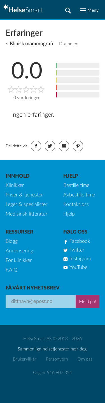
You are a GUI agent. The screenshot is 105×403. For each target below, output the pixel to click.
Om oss (85, 359)
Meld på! (87, 301)
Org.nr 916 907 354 (52, 372)
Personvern (57, 359)
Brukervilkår (24, 359)
